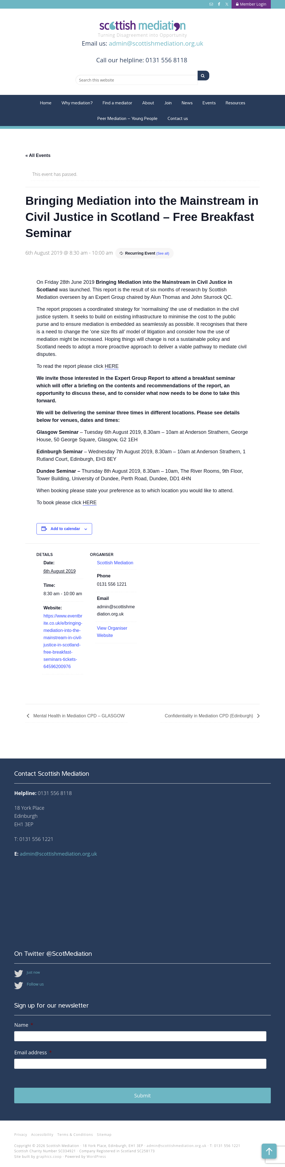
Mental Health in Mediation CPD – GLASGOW (78, 715)
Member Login (251, 4)
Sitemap (104, 1131)
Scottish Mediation (142, 26)
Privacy (20, 1131)
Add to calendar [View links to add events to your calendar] (65, 528)
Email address (33, 1052)
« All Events (37, 155)
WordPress (96, 1153)
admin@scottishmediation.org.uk (156, 43)
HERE (112, 366)
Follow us (35, 984)
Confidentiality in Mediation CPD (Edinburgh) (209, 715)
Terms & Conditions (75, 1131)
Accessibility (42, 1131)
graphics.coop (49, 1153)
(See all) (163, 253)
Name (23, 1025)
